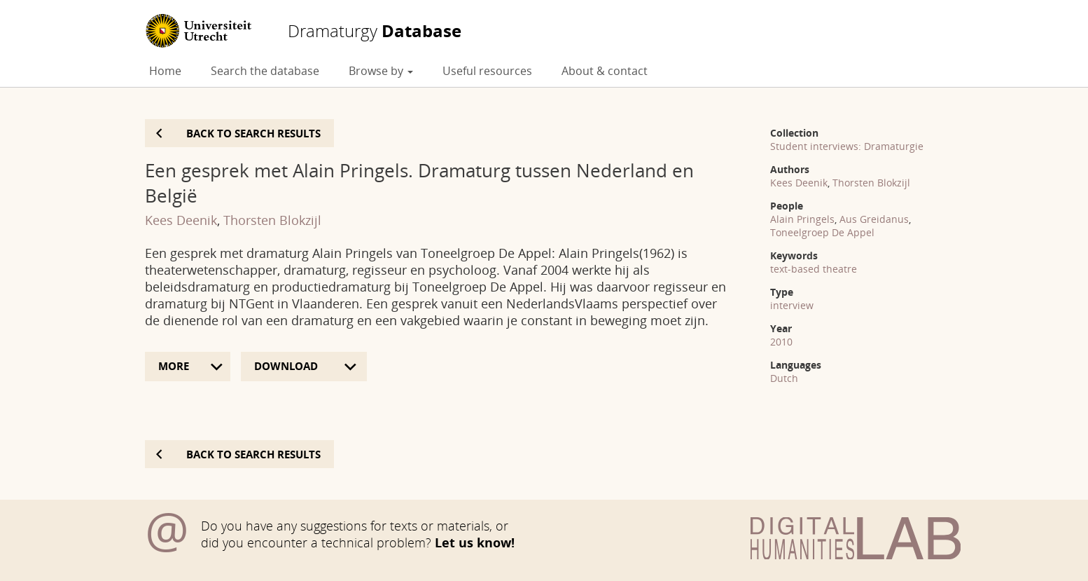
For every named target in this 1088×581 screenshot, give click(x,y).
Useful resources (487, 70)
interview (792, 305)
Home (165, 70)
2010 (781, 341)
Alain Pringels (802, 219)
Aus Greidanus (874, 219)
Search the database (265, 70)
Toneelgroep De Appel (822, 232)
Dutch (784, 378)
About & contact (605, 70)
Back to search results (253, 133)
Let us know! (475, 542)
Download (287, 366)
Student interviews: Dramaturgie (846, 146)
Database (374, 30)
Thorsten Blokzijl (272, 220)
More (173, 366)
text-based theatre (813, 268)
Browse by (381, 70)
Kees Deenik (181, 220)
